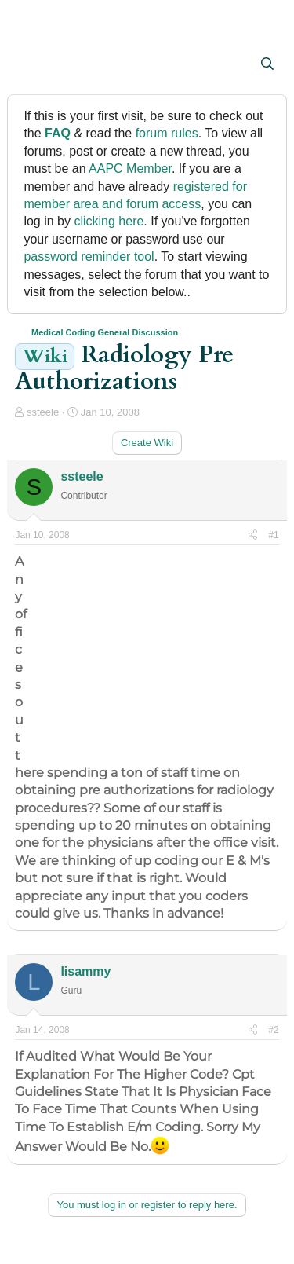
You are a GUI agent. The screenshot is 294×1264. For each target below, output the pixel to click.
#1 (273, 534)
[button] (28, 65)
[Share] (253, 535)
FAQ (58, 133)
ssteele (43, 412)
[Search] (268, 64)
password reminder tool (89, 256)
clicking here (108, 221)
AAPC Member (130, 168)
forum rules (167, 133)
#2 (273, 1029)
